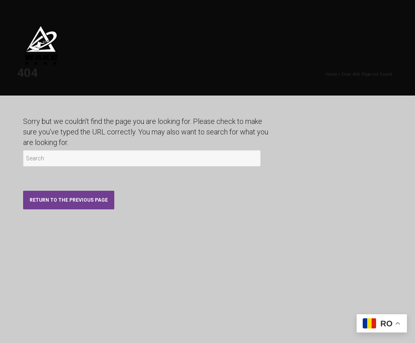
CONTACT (334, 33)
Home (331, 74)
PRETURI (238, 33)
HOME (203, 33)
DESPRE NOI (284, 33)
